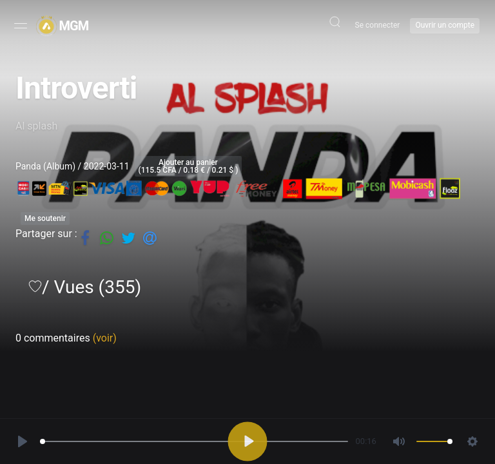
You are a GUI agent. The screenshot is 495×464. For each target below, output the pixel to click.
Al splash (36, 126)
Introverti (76, 88)
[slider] (193, 440)
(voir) (105, 338)
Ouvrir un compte (444, 25)
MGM (74, 26)
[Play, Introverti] (23, 441)
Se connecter (377, 25)
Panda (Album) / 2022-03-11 (72, 166)
